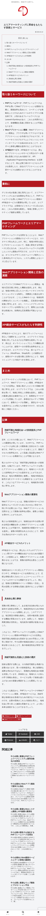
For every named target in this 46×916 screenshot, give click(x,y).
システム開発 (17, 875)
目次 (20, 38)
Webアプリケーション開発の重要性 (21, 72)
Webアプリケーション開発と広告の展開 (20, 52)
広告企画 (28, 875)
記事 (8, 62)
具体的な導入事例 (15, 79)
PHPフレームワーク (24, 716)
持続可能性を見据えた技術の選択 (20, 82)
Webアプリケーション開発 (12, 719)
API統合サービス (9, 716)
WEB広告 (32, 872)
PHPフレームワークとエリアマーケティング (22, 49)
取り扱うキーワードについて (16, 43)
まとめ (8, 59)
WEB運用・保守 (19, 872)
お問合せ (23, 895)
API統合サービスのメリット (19, 75)
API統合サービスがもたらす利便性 (18, 56)
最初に (8, 46)
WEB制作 (6, 872)
